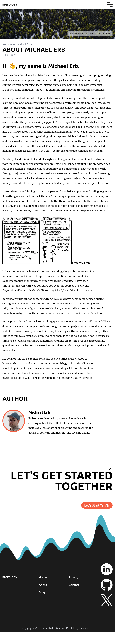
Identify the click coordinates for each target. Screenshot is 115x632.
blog (4, 43)
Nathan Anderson (88, 33)
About (43, 585)
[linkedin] (107, 569)
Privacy (73, 577)
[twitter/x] (107, 600)
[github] (107, 585)
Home (43, 577)
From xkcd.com (81, 262)
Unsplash (106, 33)
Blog (42, 592)
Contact (74, 585)
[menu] (110, 4)
